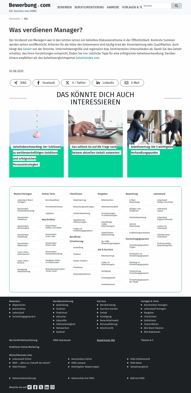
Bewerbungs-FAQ (106, 340)
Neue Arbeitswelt (109, 320)
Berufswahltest (52, 200)
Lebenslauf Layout (162, 209)
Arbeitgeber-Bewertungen (85, 366)
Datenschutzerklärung (24, 378)
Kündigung (106, 271)
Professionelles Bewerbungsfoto (164, 244)
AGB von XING (137, 378)
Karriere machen (109, 309)
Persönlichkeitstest (54, 206)
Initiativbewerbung (81, 213)
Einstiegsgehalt (108, 277)
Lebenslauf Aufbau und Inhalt (165, 201)
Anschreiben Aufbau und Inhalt (53, 226)
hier (85, 53)
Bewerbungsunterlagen (83, 206)
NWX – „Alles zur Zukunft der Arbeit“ (31, 363)
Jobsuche (61, 316)
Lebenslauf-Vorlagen (155, 309)
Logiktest (50, 213)
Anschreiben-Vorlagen (155, 305)
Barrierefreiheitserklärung (23, 340)
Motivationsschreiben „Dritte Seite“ (55, 270)
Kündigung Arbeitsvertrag (24, 270)
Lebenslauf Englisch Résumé (164, 218)
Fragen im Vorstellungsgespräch (83, 229)
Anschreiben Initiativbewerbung (26, 209)
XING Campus (78, 363)
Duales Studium (80, 260)
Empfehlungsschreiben (139, 232)
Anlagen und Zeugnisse (134, 209)
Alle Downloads (152, 332)
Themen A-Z (147, 340)
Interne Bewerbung (134, 225)
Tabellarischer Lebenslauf (163, 235)
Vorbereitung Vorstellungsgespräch (139, 272)
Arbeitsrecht (106, 328)
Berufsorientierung (89, 7)
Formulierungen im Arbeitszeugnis (109, 214)
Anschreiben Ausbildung (23, 235)
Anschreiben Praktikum (23, 218)
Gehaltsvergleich (139, 366)
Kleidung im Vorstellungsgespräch (139, 263)
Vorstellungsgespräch (23, 316)
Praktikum (78, 267)
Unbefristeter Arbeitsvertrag (107, 233)
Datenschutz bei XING (82, 378)
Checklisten (150, 316)
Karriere (113, 7)
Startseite (14, 18)
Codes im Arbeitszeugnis (107, 263)
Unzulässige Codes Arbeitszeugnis (107, 223)
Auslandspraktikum (82, 274)
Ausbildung (78, 247)
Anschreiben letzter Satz (51, 244)
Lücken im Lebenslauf (162, 227)
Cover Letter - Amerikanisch (24, 253)
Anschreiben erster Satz (51, 235)
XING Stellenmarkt (140, 359)
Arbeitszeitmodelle (109, 206)
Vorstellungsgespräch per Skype (139, 280)
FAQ (26, 18)
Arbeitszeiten (107, 200)
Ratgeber (149, 312)
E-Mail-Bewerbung (134, 201)
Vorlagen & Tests (134, 7)
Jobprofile (61, 320)
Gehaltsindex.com (87, 58)
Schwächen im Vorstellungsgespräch (139, 254)
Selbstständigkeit (65, 324)
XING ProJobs (19, 366)
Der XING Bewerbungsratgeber (110, 242)
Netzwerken (62, 328)
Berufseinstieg (108, 305)
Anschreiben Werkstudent (23, 227)
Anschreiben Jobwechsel (23, 244)
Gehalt (27, 49)
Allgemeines (18, 305)
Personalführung (108, 324)
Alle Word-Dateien (154, 328)
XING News (136, 363)
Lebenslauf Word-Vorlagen (25, 201)
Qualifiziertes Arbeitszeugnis (79, 220)
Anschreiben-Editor (81, 359)
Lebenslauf (18, 312)
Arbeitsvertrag (79, 200)
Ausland (60, 332)
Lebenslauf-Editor (22, 359)
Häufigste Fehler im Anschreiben (53, 261)
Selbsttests (150, 320)
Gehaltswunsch (108, 284)
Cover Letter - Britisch (24, 261)
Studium (77, 254)
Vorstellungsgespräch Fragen (139, 246)
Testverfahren (151, 324)
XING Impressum (62, 340)
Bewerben (65, 7)
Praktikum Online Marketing (24, 347)
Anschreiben (18, 309)
